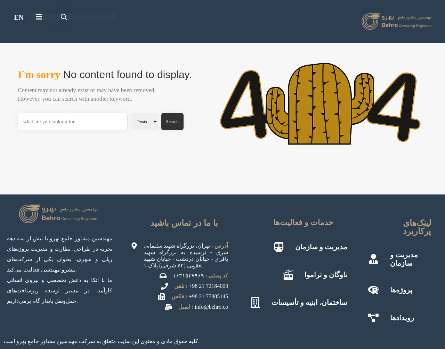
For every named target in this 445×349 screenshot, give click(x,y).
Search (172, 121)
